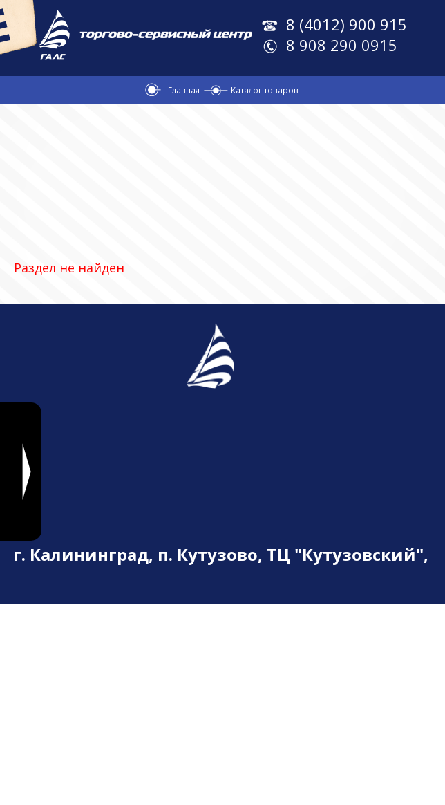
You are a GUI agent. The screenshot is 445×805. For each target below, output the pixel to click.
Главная (184, 89)
